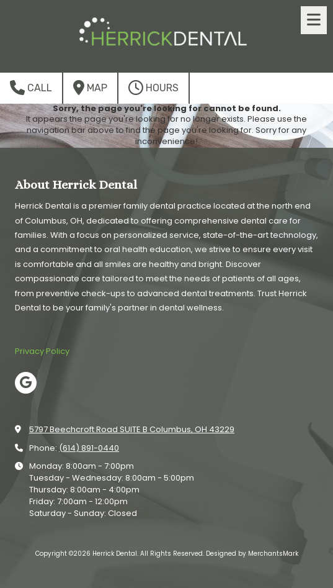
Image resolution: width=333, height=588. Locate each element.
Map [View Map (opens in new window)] (90, 87)
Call (31, 87)
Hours (153, 87)
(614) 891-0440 (89, 448)
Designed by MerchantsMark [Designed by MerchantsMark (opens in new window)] (252, 553)
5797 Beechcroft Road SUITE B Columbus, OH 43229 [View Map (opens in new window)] (131, 429)
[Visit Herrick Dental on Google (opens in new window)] (26, 383)
